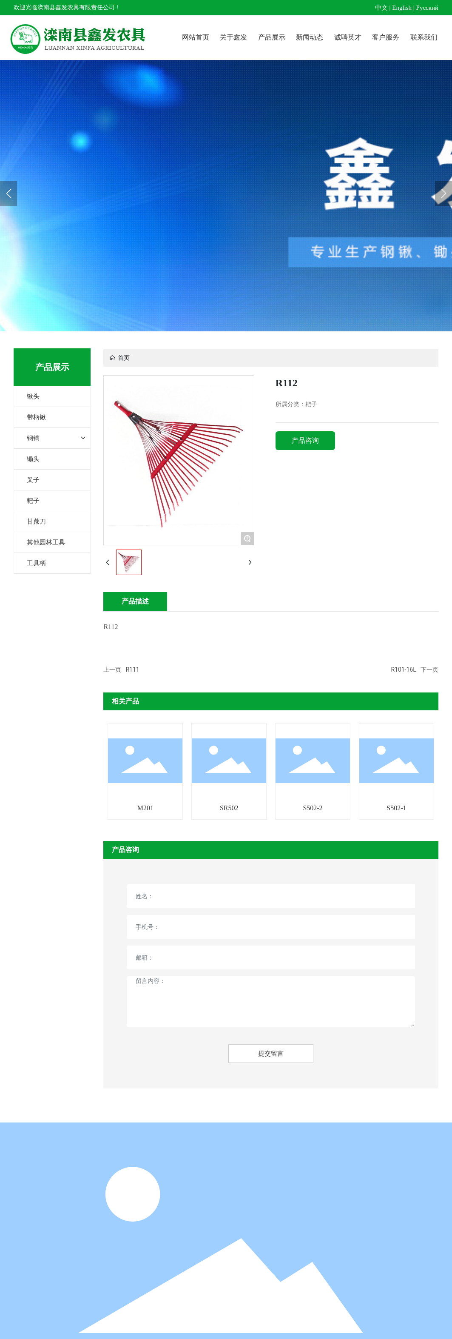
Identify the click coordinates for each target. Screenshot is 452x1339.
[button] (443, 193)
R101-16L (403, 669)
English (402, 7)
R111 (132, 669)
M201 (145, 808)
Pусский (427, 7)
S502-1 (396, 808)
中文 (381, 7)
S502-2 (312, 808)
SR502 (229, 808)
